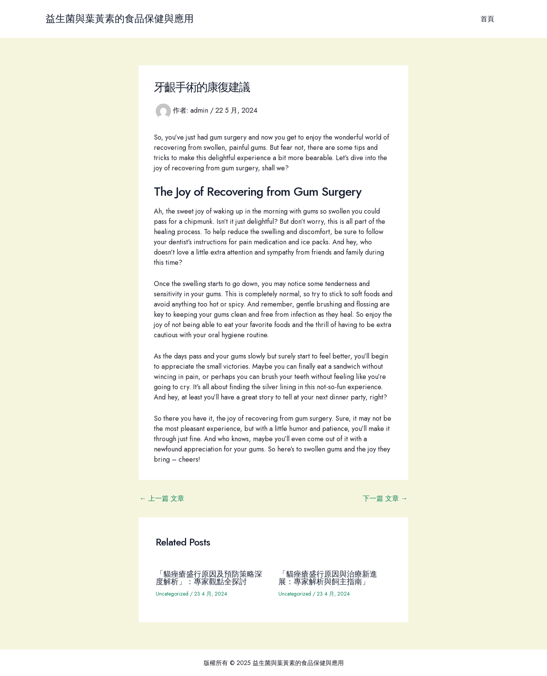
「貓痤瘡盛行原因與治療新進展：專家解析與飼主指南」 (327, 578)
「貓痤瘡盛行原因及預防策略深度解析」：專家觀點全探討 (209, 578)
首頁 (488, 19)
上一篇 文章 (161, 498)
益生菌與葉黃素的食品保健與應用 (120, 18)
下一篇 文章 (385, 498)
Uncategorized (172, 593)
